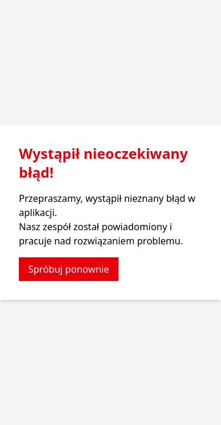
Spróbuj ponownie (68, 269)
